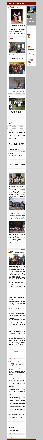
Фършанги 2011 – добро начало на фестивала (16, 252)
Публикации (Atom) (13, 437)
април (29, 47)
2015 (28, 35)
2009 (28, 64)
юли (28, 44)
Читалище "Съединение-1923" (16, 3)
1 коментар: (23, 358)
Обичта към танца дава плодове (14, 7)
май (28, 46)
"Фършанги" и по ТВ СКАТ (13, 153)
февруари (29, 61)
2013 (28, 37)
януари (29, 62)
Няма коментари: (23, 36)
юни (28, 45)
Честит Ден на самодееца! (13, 424)
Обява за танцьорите (12, 96)
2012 (28, 38)
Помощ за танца (11, 171)
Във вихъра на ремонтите (13, 39)
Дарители (10, 161)
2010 (28, 63)
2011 (28, 39)
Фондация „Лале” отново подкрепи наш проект (16, 361)
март (29, 48)
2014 (28, 36)
